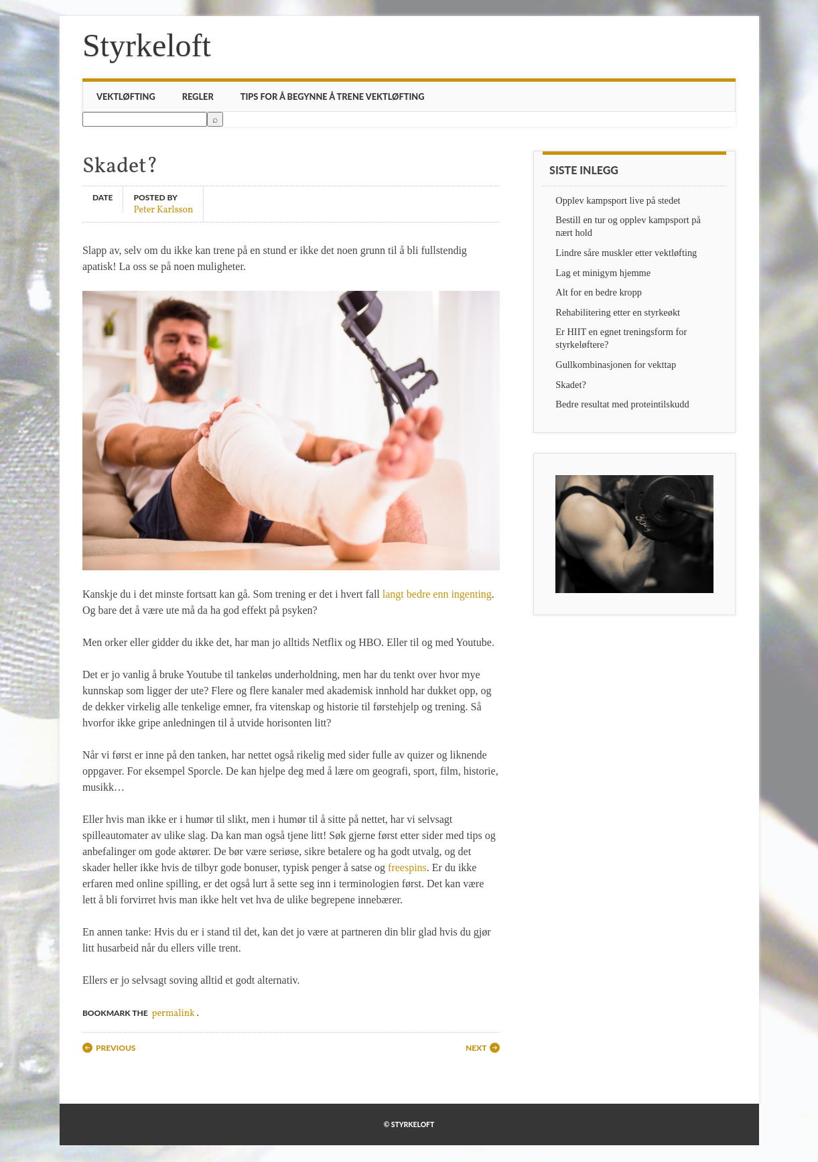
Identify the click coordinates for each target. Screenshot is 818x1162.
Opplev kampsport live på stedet (617, 200)
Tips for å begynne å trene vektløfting (333, 96)
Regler (198, 96)
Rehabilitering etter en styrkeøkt (617, 312)
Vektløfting (125, 96)
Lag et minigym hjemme (603, 272)
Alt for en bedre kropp (598, 292)
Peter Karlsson (163, 209)
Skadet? (570, 384)
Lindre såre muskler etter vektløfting (626, 252)
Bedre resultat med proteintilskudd (622, 404)
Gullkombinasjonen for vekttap (615, 364)
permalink (172, 1013)
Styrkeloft (146, 45)
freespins (407, 867)
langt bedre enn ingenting (437, 594)
